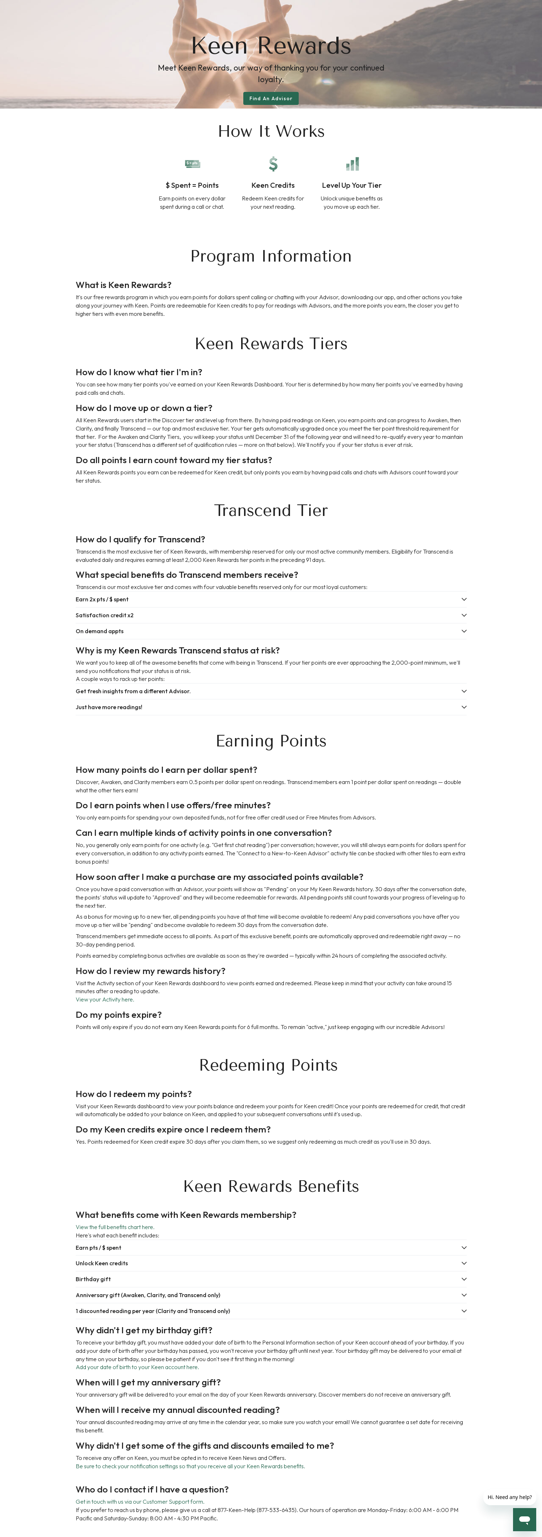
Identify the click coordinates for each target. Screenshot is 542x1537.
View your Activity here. (105, 999)
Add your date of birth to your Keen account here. (137, 1367)
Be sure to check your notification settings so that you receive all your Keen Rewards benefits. (190, 1466)
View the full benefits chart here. (115, 1227)
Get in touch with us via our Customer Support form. (140, 1501)
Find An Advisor (271, 98)
